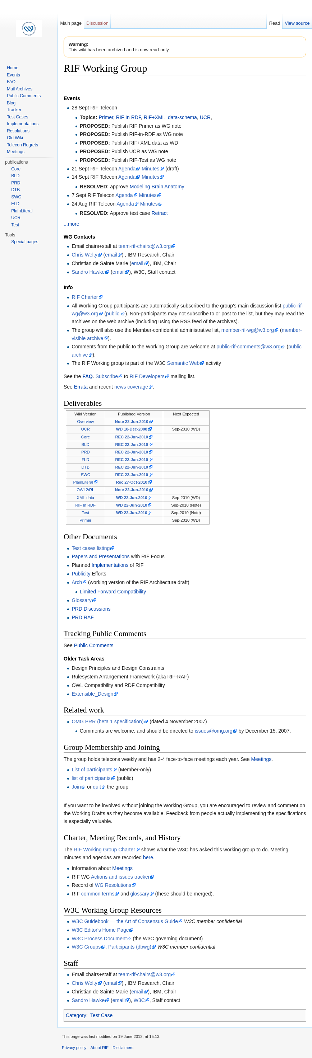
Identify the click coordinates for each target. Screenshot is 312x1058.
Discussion (97, 23)
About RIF (100, 1047)
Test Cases (17, 116)
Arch (77, 582)
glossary (139, 894)
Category (76, 1015)
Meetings (261, 759)
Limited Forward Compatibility (113, 591)
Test (85, 513)
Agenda (127, 168)
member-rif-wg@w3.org (247, 330)
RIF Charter (85, 297)
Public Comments (94, 645)
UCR (205, 117)
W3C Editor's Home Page (100, 930)
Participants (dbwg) (129, 947)
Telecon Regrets (22, 144)
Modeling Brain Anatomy (157, 186)
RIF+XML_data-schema (170, 117)
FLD (85, 459)
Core (85, 437)
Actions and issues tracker (120, 877)
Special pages (24, 241)
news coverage (131, 387)
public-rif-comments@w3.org (248, 346)
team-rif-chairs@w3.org (144, 246)
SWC (85, 474)
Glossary (81, 600)
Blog (11, 102)
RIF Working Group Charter (104, 849)
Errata (81, 387)
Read (274, 23)
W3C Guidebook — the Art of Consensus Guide (125, 921)
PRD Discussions (91, 609)
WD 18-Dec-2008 (131, 429)
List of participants (92, 769)
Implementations (110, 565)
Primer (105, 117)
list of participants (91, 778)
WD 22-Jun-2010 (131, 497)
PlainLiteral (83, 482)
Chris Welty (84, 255)
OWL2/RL (85, 490)
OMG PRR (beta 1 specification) (107, 721)
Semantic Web (183, 363)
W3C (139, 1000)
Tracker (14, 109)
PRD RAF (82, 617)
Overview (85, 421)
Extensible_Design (92, 694)
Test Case (101, 1015)
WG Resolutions (113, 885)
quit (97, 787)
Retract (160, 213)
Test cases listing (91, 548)
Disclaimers (123, 1047)
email (111, 255)
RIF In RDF (128, 117)
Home (12, 67)
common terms (98, 894)
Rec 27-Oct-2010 (131, 482)
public (113, 313)
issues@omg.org (214, 731)
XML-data (85, 497)
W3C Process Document (99, 938)
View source (297, 23)
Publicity (81, 574)
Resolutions (18, 130)
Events (13, 74)
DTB (86, 467)
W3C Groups (86, 947)
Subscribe (107, 376)
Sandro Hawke (88, 272)
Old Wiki (15, 137)
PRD (85, 452)
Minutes (150, 168)
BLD (86, 444)
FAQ (87, 376)
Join (76, 787)
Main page (71, 23)
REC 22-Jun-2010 (131, 437)
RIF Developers (146, 376)
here (148, 857)
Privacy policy (74, 1047)
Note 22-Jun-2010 (131, 421)
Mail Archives (19, 88)
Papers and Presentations (100, 556)
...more (71, 224)
